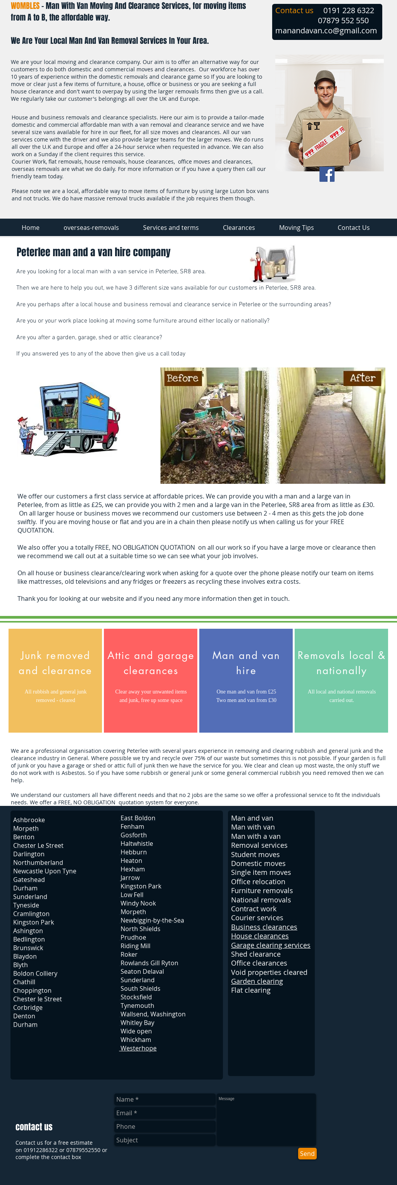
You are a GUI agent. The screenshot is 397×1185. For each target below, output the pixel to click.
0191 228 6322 (348, 10)
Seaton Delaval (142, 971)
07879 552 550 (343, 20)
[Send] (307, 1153)
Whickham (136, 1039)
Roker (129, 954)
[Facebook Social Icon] (327, 174)
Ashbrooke (29, 820)
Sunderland (138, 980)
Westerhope (138, 1048)
